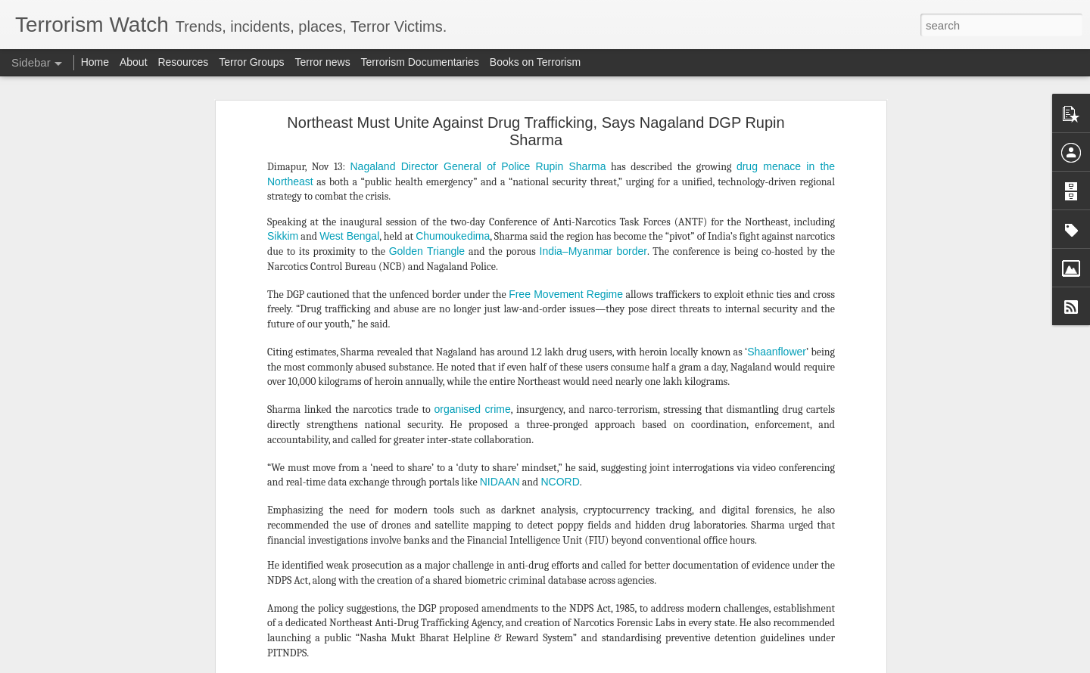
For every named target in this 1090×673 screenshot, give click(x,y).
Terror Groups (251, 62)
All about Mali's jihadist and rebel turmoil (118, 636)
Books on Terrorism (535, 62)
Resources (182, 62)
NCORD (559, 203)
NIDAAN (500, 203)
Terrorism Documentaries (420, 62)
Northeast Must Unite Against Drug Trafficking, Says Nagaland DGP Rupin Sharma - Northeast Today (544, 498)
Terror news (322, 62)
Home (95, 62)
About (134, 62)
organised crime (472, 131)
